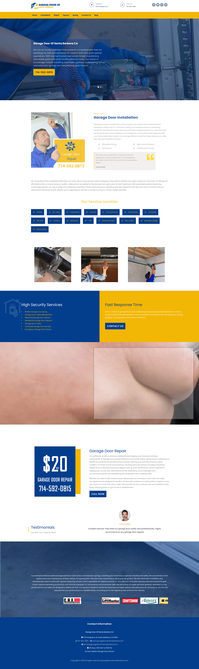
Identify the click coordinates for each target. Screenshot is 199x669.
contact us (115, 326)
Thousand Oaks (106, 220)
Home (34, 15)
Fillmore (38, 220)
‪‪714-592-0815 (44, 72)
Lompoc (55, 220)
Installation (45, 15)
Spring (75, 15)
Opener (66, 15)
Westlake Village (149, 220)
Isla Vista (54, 212)
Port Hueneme (110, 212)
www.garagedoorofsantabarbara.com (108, 641)
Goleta (37, 212)
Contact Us (86, 15)
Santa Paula (131, 212)
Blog (96, 15)
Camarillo (150, 212)
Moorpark (72, 220)
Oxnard (91, 212)
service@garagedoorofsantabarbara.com (100, 644)
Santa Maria (40, 229)
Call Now (98, 494)
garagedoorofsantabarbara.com (114, 660)
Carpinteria (72, 212)
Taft (88, 220)
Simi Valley (128, 220)
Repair (56, 15)
